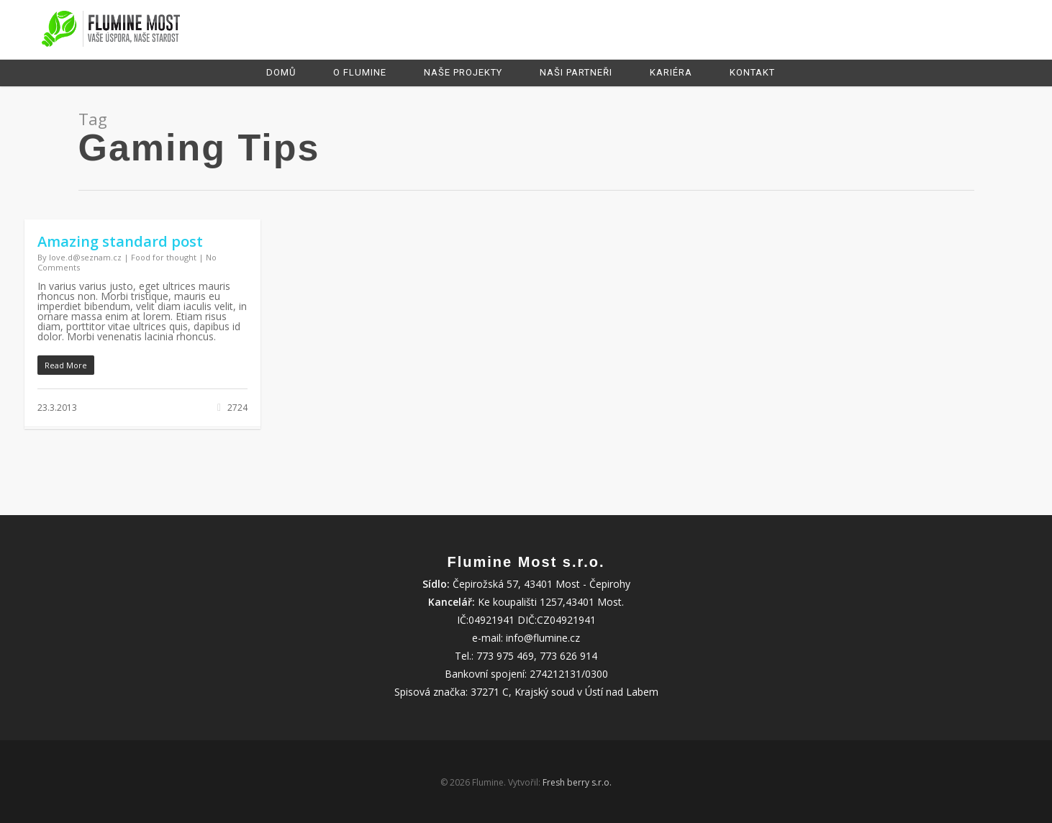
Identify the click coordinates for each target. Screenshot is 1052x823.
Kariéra (671, 72)
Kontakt (752, 72)
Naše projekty (463, 72)
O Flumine (359, 72)
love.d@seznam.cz (85, 257)
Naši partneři (576, 72)
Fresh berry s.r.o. (577, 782)
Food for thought (163, 257)
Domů (281, 72)
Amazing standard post (120, 241)
